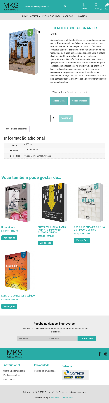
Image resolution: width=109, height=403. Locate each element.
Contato (82, 16)
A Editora (35, 16)
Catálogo (69, 16)
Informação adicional (16, 128)
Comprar (66, 118)
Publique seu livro (52, 16)
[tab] (16, 129)
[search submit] (65, 6)
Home (25, 16)
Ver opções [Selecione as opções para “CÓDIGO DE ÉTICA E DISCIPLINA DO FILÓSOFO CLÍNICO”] (82, 240)
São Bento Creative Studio (62, 397)
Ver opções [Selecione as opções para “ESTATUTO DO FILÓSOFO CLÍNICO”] (9, 306)
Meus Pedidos (84, 9)
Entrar (96, 9)
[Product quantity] (54, 118)
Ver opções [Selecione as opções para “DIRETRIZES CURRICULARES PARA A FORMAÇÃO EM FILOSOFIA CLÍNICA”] (45, 243)
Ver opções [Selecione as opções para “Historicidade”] (9, 237)
